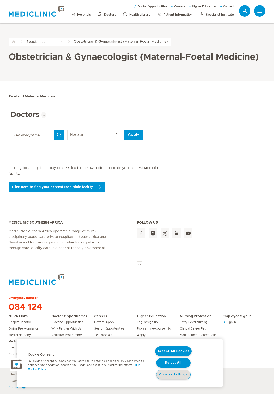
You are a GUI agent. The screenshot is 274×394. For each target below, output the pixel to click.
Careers (178, 6)
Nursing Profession (195, 316)
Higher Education (202, 6)
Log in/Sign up (147, 322)
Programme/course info (154, 328)
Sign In (229, 322)
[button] (16, 364)
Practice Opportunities (67, 322)
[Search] (59, 135)
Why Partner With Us (66, 328)
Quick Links (18, 316)
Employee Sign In (237, 316)
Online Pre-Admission (24, 328)
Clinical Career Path (193, 328)
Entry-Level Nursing (194, 322)
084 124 (25, 307)
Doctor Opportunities (150, 6)
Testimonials (103, 335)
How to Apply (104, 322)
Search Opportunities (109, 328)
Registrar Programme (66, 335)
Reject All (173, 362)
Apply (133, 135)
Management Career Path (198, 335)
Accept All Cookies (173, 351)
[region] (120, 363)
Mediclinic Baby (20, 335)
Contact (226, 6)
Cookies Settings (173, 374)
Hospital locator (20, 322)
